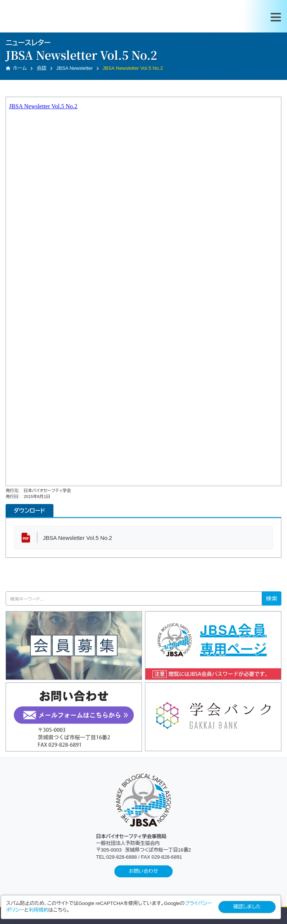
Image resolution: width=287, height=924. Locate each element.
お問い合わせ (143, 871)
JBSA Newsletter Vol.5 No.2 (77, 538)
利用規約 (38, 910)
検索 (271, 598)
